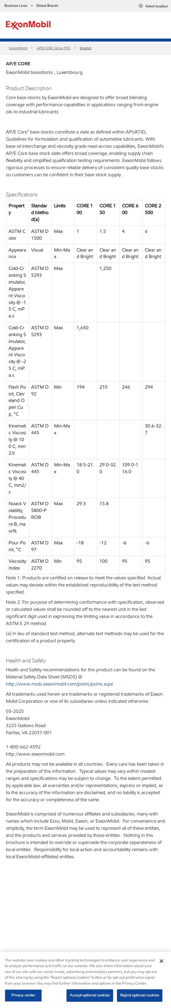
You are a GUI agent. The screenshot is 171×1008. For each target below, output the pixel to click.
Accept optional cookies (90, 995)
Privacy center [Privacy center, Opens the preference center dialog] (23, 995)
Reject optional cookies (139, 995)
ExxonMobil (18, 47)
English (85, 47)
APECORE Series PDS (54, 47)
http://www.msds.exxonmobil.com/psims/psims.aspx (59, 684)
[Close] (161, 961)
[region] (85, 980)
